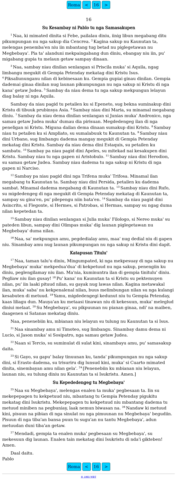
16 (96, 5)
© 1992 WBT (88, 476)
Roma (74, 5)
